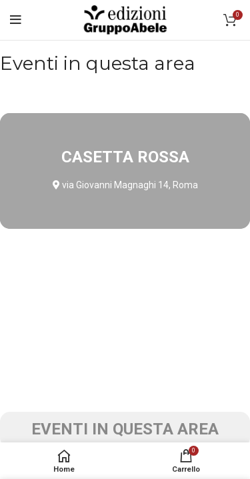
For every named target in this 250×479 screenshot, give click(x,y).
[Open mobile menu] (15, 20)
